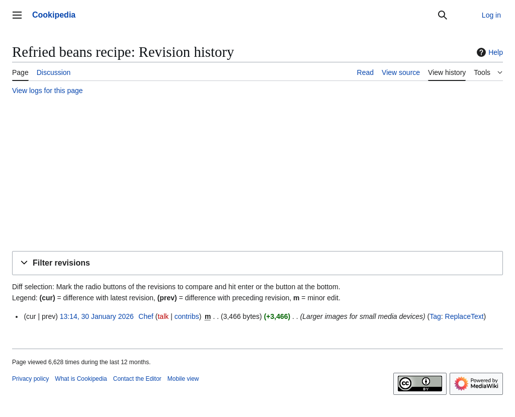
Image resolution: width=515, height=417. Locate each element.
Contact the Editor (137, 378)
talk (162, 316)
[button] (257, 263)
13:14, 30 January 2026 (97, 316)
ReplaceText (464, 316)
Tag (435, 316)
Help (488, 52)
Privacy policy (30, 378)
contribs (187, 316)
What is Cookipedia (81, 378)
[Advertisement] (257, 174)
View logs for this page (47, 91)
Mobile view (183, 378)
